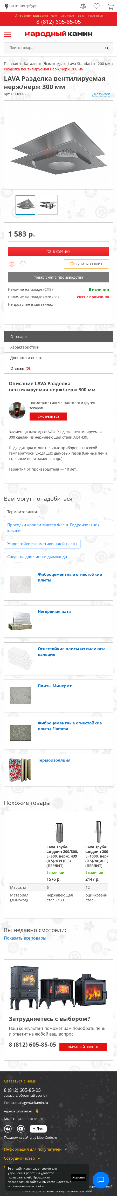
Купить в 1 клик (86, 264)
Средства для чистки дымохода (37, 556)
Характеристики (24, 347)
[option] (58, 145)
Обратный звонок (83, 1047)
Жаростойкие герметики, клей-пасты (42, 543)
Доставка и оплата (27, 357)
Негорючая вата (54, 611)
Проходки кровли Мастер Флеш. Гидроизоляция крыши (53, 527)
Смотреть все (48, 416)
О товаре (18, 336)
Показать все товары (25, 938)
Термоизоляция (22, 511)
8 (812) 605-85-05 (58, 22)
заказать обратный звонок (25, 1095)
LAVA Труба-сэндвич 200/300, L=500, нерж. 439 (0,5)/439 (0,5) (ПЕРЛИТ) (62, 856)
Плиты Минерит (55, 685)
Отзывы (20, 368)
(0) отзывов (101, 94)
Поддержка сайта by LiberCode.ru (30, 1137)
